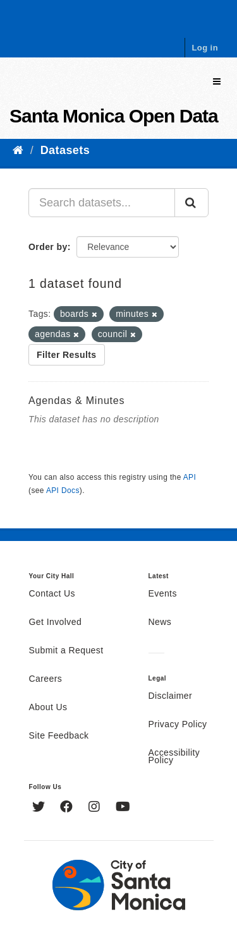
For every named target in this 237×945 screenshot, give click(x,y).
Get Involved (55, 622)
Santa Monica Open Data (113, 115)
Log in (204, 47)
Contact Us (52, 594)
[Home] (18, 150)
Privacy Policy (178, 724)
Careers (46, 679)
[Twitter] (40, 808)
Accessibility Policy (174, 757)
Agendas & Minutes (76, 400)
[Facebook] (68, 808)
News (160, 622)
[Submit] (191, 202)
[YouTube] (123, 808)
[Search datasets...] (101, 202)
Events (163, 594)
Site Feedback (59, 736)
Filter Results (67, 355)
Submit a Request (66, 650)
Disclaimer (171, 696)
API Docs (63, 490)
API (189, 477)
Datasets (65, 150)
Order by (48, 247)
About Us (48, 707)
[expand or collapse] (217, 82)
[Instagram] (95, 808)
